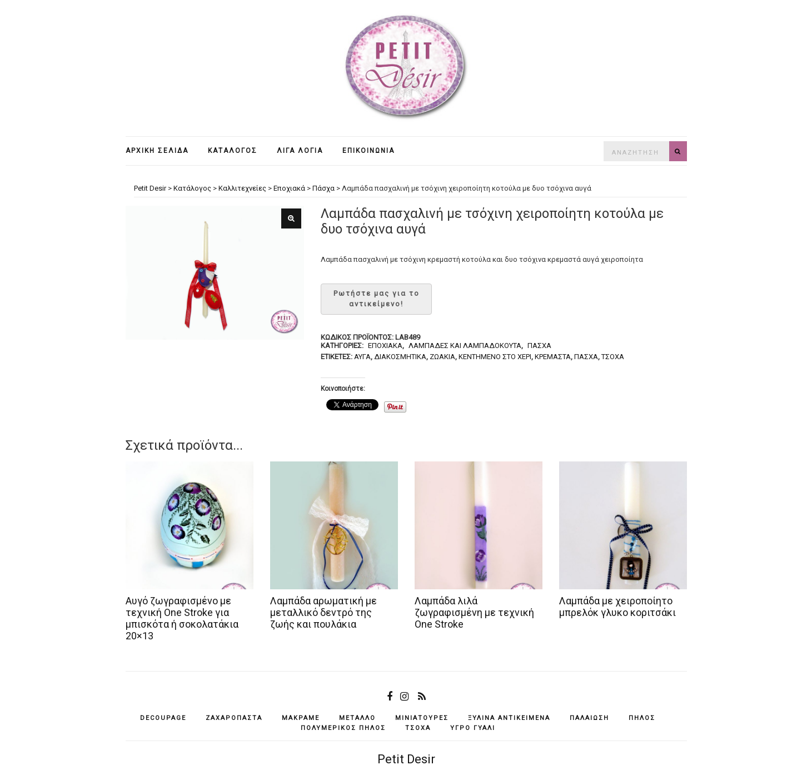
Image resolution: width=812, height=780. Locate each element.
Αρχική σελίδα (157, 151)
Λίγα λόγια (300, 151)
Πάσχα (539, 345)
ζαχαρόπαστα (234, 718)
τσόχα (612, 356)
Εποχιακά (385, 345)
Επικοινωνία (368, 151)
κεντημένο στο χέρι (495, 356)
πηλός (642, 718)
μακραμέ (301, 718)
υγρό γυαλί (472, 728)
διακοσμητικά (400, 356)
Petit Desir (406, 759)
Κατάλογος (232, 151)
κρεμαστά (553, 356)
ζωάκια (442, 356)
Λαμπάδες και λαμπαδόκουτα (465, 345)
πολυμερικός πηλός (343, 728)
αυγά (362, 356)
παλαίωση (589, 718)
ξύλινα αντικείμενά (509, 718)
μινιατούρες (422, 718)
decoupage (163, 718)
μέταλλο (357, 718)
